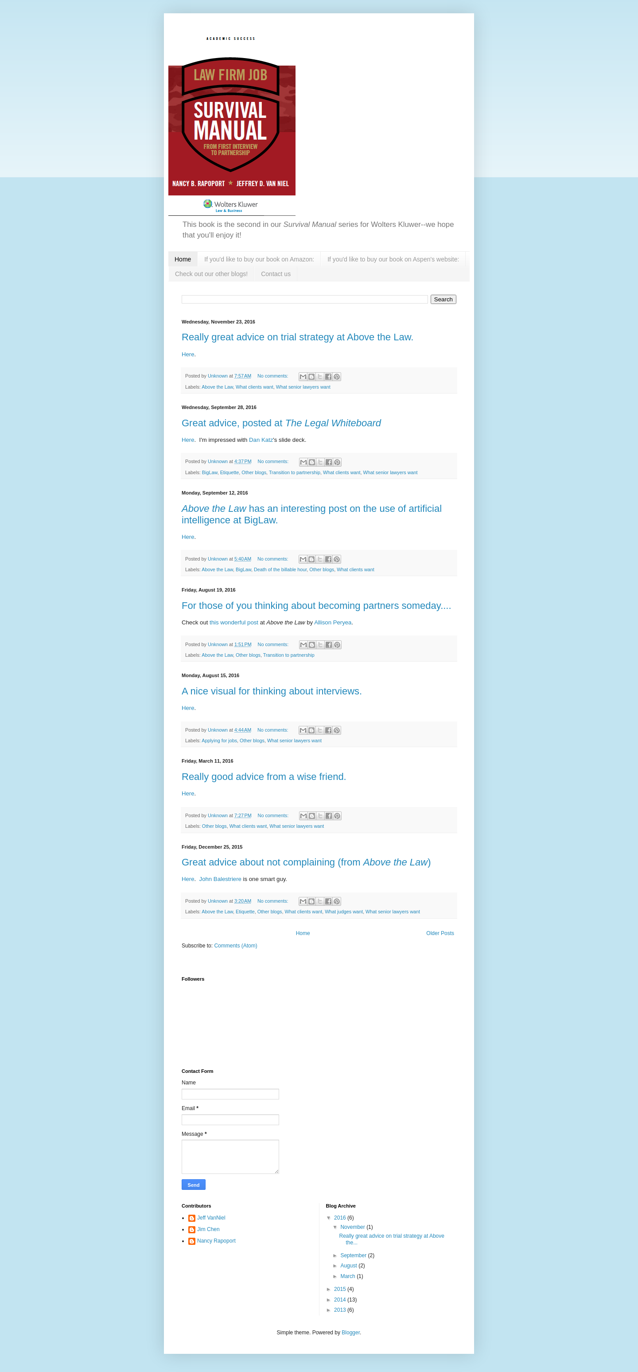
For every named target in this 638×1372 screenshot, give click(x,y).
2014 (340, 1300)
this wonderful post (234, 622)
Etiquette (229, 472)
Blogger (351, 1332)
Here (188, 354)
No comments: (273, 375)
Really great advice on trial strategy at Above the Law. (297, 337)
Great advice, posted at (281, 423)
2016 (340, 1218)
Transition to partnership (294, 472)
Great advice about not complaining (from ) (306, 862)
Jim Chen (208, 1229)
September (354, 1255)
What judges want (344, 911)
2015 (340, 1289)
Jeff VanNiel (211, 1218)
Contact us (276, 273)
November (353, 1227)
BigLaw (210, 472)
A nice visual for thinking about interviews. (272, 691)
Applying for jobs (219, 740)
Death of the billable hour (280, 569)
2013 (340, 1310)
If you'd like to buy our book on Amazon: (259, 259)
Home (183, 259)
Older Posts (440, 933)
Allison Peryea (332, 622)
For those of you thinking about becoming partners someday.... (316, 605)
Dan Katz (261, 440)
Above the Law (217, 387)
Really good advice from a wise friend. (264, 776)
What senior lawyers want (303, 387)
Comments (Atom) (235, 946)
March (348, 1276)
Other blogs (253, 472)
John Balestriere (220, 879)
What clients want (254, 387)
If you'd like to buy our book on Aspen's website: (393, 259)
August (349, 1266)
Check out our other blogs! (211, 273)
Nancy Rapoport (216, 1241)
